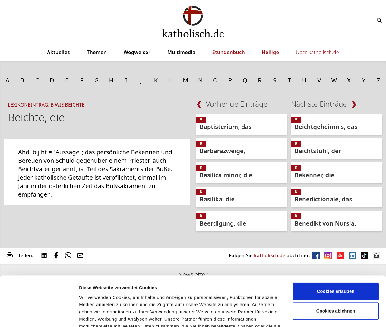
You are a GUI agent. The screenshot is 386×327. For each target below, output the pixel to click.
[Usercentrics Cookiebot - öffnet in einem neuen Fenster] (39, 315)
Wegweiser (137, 52)
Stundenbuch (228, 52)
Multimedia (181, 52)
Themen (97, 52)
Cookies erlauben (335, 256)
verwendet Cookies (100, 315)
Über (317, 52)
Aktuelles (58, 52)
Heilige (270, 52)
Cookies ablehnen (335, 275)
